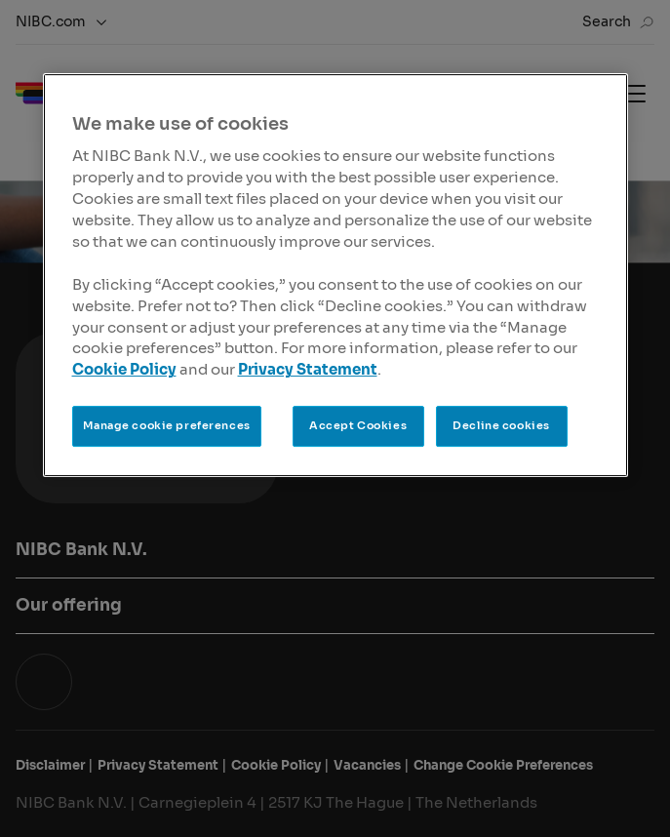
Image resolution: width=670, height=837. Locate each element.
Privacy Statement (307, 370)
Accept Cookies (358, 425)
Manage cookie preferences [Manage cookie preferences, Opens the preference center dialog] (167, 425)
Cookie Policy (124, 370)
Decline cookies (501, 425)
